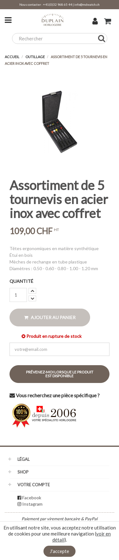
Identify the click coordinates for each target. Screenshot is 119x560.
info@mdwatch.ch (87, 4)
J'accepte (59, 551)
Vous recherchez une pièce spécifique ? (55, 395)
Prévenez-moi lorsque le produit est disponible (59, 374)
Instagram (32, 504)
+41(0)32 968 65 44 (57, 4)
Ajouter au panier (50, 317)
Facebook (31, 497)
